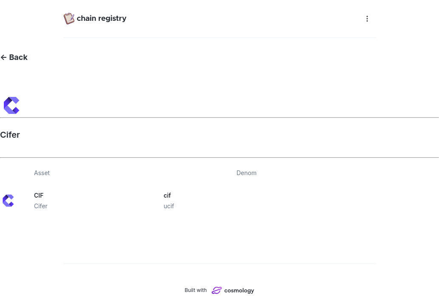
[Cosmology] (233, 290)
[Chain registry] (210, 18)
